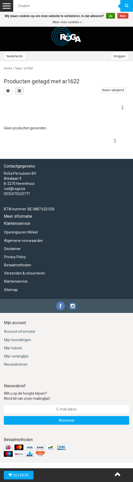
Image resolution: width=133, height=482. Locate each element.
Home (8, 68)
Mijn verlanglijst (16, 356)
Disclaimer (12, 249)
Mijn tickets (13, 348)
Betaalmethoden (17, 265)
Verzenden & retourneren (24, 273)
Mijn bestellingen (17, 340)
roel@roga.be (14, 189)
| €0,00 (19, 475)
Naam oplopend (113, 90)
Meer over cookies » (67, 22)
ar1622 (28, 68)
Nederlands (15, 56)
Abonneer (67, 420)
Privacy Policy (15, 257)
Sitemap (11, 290)
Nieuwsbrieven (16, 364)
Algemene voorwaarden (23, 241)
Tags (18, 68)
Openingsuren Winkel (21, 232)
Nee (123, 16)
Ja (110, 16)
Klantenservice (16, 281)
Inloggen (119, 56)
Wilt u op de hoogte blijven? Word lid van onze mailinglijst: (27, 396)
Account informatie (19, 331)
